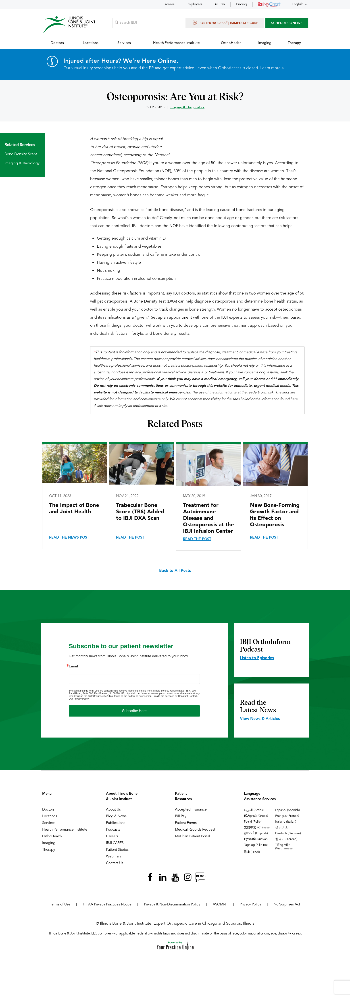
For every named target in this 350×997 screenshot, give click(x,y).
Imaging (48, 843)
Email (73, 667)
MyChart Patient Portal (192, 836)
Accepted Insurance (191, 810)
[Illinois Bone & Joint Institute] (69, 25)
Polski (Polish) (253, 822)
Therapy (48, 850)
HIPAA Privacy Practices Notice (107, 905)
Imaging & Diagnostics (187, 107)
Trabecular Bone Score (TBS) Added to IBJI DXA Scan (140, 512)
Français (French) (287, 816)
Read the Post (130, 538)
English (297, 4)
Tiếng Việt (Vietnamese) (284, 847)
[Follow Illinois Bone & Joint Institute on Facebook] (150, 877)
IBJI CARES (115, 843)
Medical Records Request (195, 830)
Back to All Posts (175, 571)
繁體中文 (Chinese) (257, 827)
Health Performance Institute (64, 830)
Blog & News (116, 816)
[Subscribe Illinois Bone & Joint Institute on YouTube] (175, 877)
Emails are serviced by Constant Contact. (175, 696)
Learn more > (272, 68)
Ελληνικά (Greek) (256, 816)
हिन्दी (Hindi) (252, 852)
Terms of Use (60, 905)
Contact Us (114, 863)
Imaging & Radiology (22, 163)
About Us (113, 810)
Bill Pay (219, 4)
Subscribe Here (134, 711)
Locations (49, 816)
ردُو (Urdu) (282, 827)
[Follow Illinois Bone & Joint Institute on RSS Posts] (200, 877)
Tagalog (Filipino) (256, 845)
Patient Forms (186, 823)
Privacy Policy (250, 905)
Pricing (241, 4)
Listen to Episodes (257, 658)
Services (48, 823)
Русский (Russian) (256, 839)
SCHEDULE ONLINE (286, 23)
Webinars (113, 857)
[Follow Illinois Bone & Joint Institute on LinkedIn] (162, 877)
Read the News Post (69, 538)
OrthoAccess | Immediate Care (225, 23)
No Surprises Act (287, 905)
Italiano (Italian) (285, 822)
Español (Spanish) (287, 810)
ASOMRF (220, 905)
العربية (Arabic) (254, 810)
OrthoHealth (52, 836)
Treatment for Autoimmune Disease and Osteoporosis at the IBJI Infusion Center (208, 518)
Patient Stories (117, 850)
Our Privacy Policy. (79, 699)
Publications (115, 823)
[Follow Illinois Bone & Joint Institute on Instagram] (187, 877)
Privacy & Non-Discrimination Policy (172, 905)
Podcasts (113, 830)
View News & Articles (260, 719)
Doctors (48, 810)
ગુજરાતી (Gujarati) (256, 833)
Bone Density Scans (20, 154)
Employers (194, 4)
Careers (168, 4)
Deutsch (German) (288, 833)
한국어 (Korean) (286, 839)
